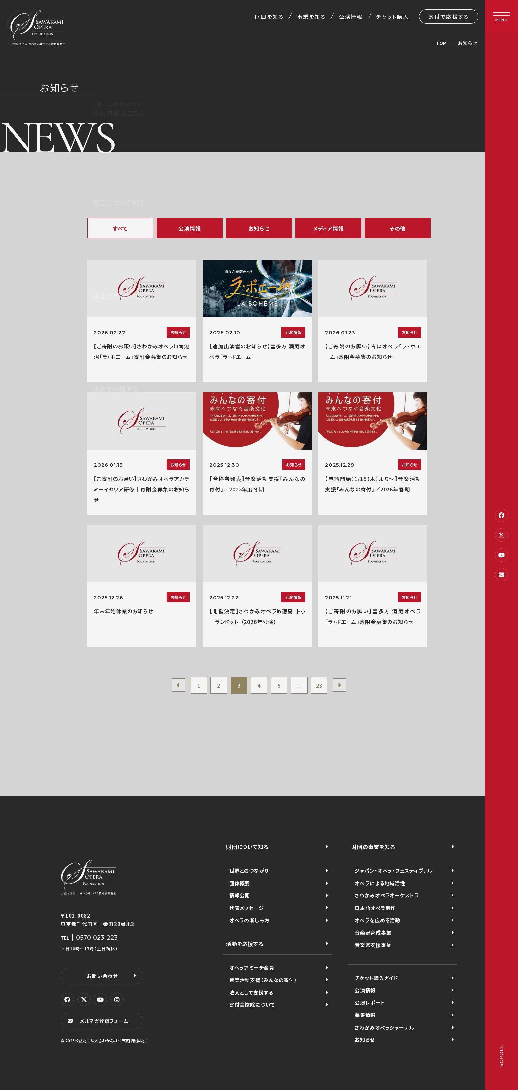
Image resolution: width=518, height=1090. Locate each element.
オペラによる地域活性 (380, 883)
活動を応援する (245, 944)
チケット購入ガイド (376, 977)
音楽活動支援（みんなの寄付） (263, 979)
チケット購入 (392, 16)
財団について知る (247, 847)
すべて (120, 228)
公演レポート (370, 1002)
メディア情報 (328, 228)
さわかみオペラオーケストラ (387, 895)
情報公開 (239, 895)
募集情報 (365, 1014)
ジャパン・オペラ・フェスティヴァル (393, 870)
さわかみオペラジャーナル (384, 1027)
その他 (398, 228)
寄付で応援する (448, 16)
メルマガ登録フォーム (104, 1020)
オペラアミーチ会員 (251, 967)
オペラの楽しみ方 (249, 920)
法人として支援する (251, 992)
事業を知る (311, 16)
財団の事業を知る (373, 847)
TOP (441, 43)
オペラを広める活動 (377, 920)
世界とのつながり (249, 870)
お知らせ (258, 228)
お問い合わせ (102, 975)
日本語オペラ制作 (375, 907)
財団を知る (269, 16)
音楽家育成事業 (373, 932)
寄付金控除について (252, 1004)
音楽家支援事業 (373, 944)
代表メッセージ (246, 907)
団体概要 (239, 883)
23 (319, 685)
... (299, 685)
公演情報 (351, 16)
